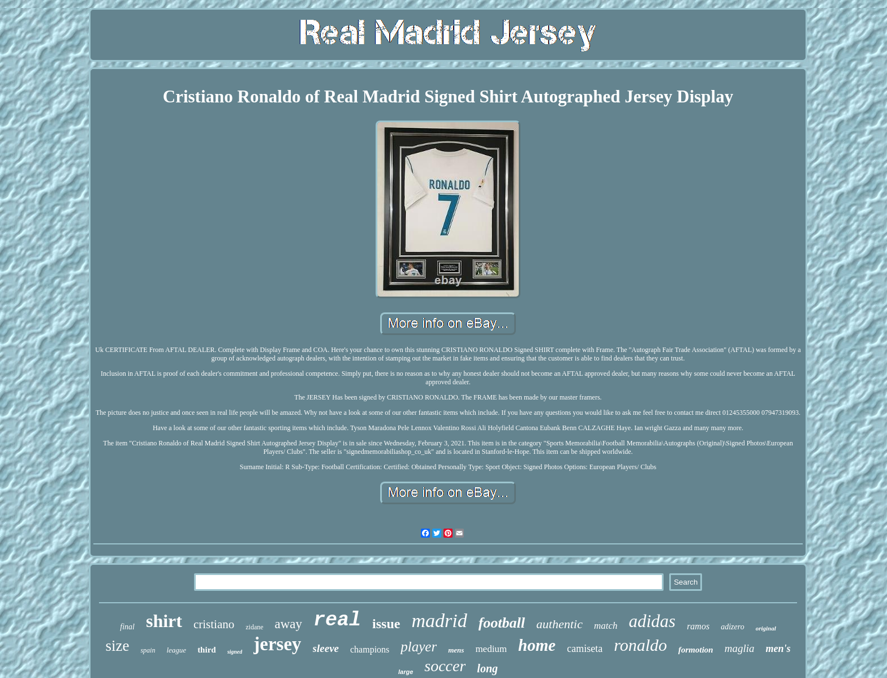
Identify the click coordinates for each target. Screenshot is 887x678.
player (419, 646)
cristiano (213, 624)
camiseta (584, 648)
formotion (695, 649)
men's (778, 648)
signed (235, 652)
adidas (651, 621)
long (487, 668)
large (405, 671)
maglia (740, 648)
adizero (732, 627)
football (502, 623)
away (289, 624)
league (176, 650)
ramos (698, 626)
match (606, 625)
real (337, 620)
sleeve (326, 648)
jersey (277, 644)
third (206, 649)
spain (147, 650)
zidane (254, 627)
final (127, 627)
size (117, 645)
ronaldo (640, 645)
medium (491, 648)
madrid (439, 620)
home (537, 645)
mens (456, 650)
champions (369, 649)
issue (386, 623)
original (766, 628)
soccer (445, 666)
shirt (164, 621)
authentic (559, 624)
